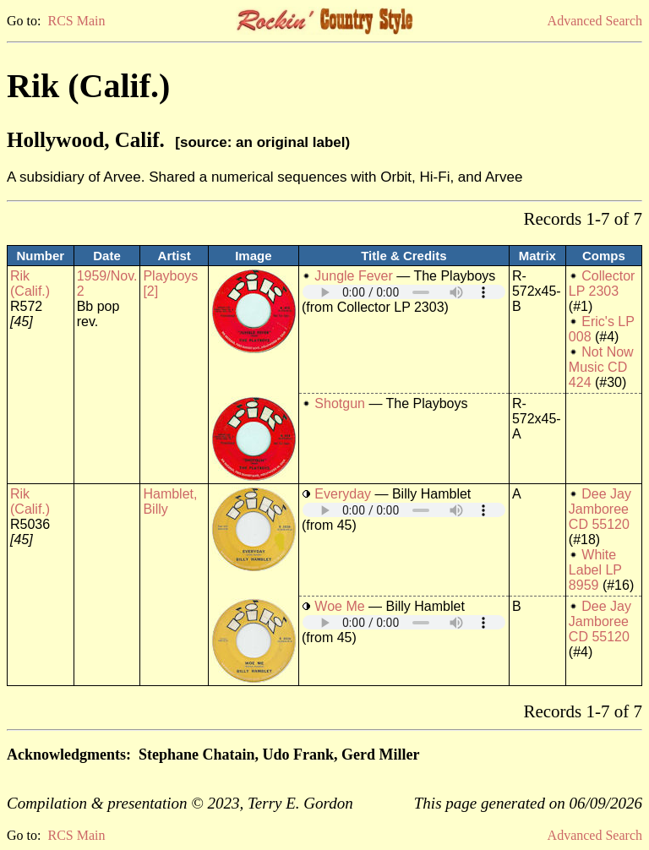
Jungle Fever (353, 276)
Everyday (342, 494)
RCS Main (76, 21)
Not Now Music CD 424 (601, 367)
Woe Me (339, 606)
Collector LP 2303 (602, 283)
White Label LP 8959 (595, 570)
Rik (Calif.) (30, 283)
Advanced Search (595, 21)
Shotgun (339, 403)
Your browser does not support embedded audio (404, 292)
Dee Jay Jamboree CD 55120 (600, 509)
